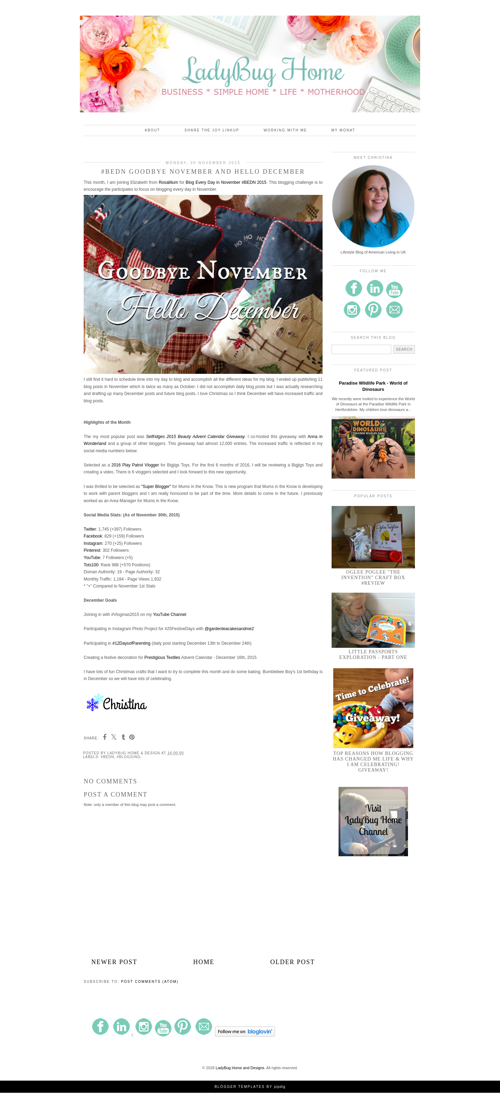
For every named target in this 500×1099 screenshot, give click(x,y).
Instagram (93, 543)
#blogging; (129, 757)
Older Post (292, 962)
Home (203, 962)
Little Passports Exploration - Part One (373, 654)
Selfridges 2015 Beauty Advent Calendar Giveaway (195, 436)
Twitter (90, 529)
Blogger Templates (240, 1087)
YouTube (92, 557)
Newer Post (114, 962)
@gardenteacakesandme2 (229, 628)
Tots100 (91, 565)
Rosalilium (168, 182)
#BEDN (107, 757)
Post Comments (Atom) (150, 982)
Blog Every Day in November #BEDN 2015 (226, 182)
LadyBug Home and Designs (240, 1068)
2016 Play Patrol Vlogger (135, 465)
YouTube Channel (169, 614)
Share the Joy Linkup (211, 130)
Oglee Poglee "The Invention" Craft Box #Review (373, 577)
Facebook (93, 536)
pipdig (279, 1087)
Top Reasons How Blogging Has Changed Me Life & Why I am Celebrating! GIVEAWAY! (373, 762)
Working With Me (285, 130)
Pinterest (92, 550)
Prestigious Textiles (162, 657)
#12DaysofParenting (131, 643)
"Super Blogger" (156, 486)
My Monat (343, 130)
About (152, 130)
